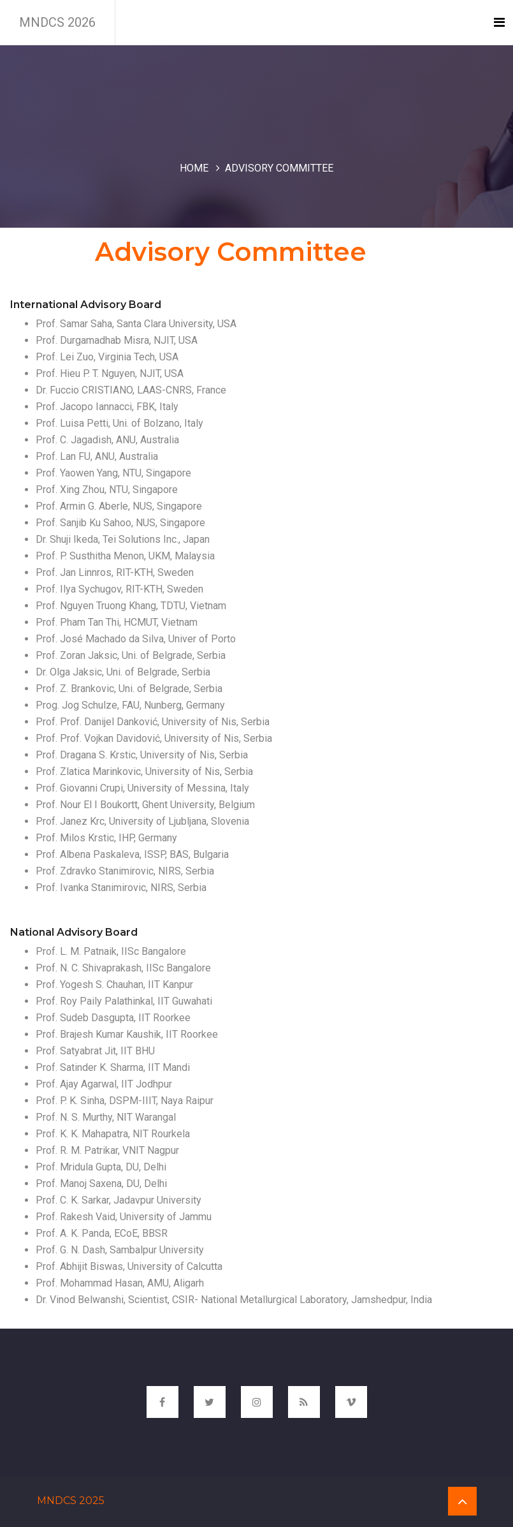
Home (194, 168)
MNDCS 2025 (71, 1500)
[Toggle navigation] (499, 22)
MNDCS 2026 (57, 22)
